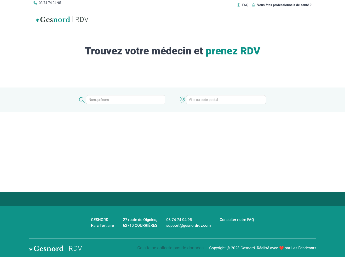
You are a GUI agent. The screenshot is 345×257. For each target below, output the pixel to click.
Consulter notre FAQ (237, 219)
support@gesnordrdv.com (188, 225)
